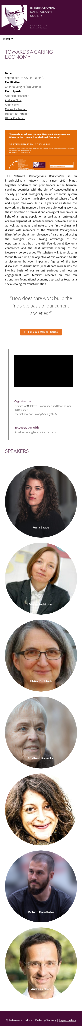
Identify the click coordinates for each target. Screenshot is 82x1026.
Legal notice (67, 1020)
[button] (41, 332)
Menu (6, 38)
